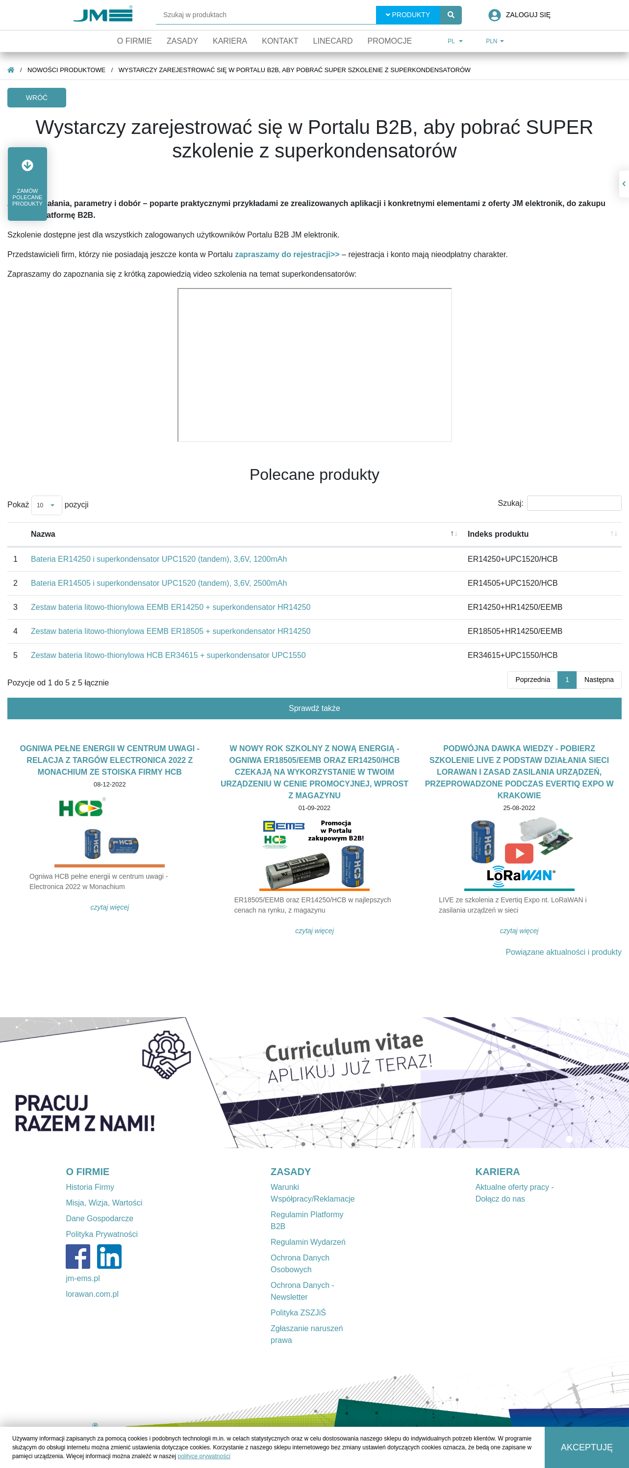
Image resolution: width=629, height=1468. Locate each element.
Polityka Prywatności (102, 1234)
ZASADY (291, 1171)
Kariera (230, 41)
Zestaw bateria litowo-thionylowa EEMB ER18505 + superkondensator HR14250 (171, 631)
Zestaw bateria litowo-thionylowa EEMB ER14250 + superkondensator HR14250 (171, 607)
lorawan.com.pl (92, 1294)
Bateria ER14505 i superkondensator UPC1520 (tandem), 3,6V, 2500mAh (159, 583)
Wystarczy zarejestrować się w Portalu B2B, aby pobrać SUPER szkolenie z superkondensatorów (295, 70)
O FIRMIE (87, 1171)
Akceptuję (587, 1447)
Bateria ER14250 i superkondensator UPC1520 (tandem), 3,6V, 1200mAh (159, 559)
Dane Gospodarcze (99, 1218)
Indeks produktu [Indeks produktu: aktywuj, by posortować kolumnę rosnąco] (498, 534)
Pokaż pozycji (48, 505)
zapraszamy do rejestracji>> (287, 254)
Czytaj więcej (110, 907)
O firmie (134, 41)
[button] (27, 184)
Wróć (37, 98)
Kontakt (280, 41)
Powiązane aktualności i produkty (563, 952)
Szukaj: (560, 503)
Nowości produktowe (66, 70)
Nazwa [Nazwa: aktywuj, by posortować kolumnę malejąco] (43, 534)
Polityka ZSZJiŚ (298, 1313)
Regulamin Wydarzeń (308, 1242)
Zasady (182, 41)
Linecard (333, 41)
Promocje (389, 41)
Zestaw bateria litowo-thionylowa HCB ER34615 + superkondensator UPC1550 (168, 655)
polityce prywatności (203, 1456)
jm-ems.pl (83, 1278)
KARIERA (498, 1171)
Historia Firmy (90, 1187)
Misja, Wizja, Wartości (104, 1203)
